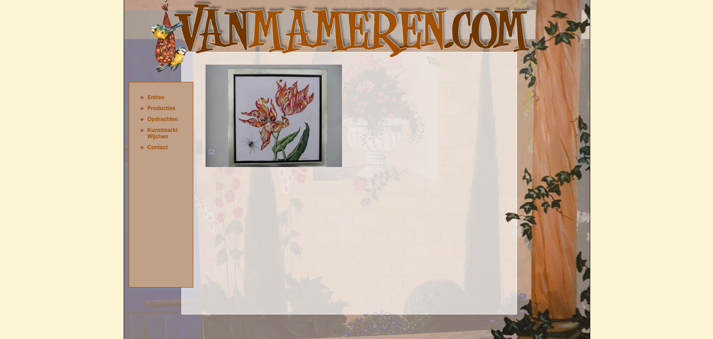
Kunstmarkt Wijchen (162, 133)
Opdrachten (162, 119)
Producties (161, 108)
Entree (155, 97)
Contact (157, 147)
